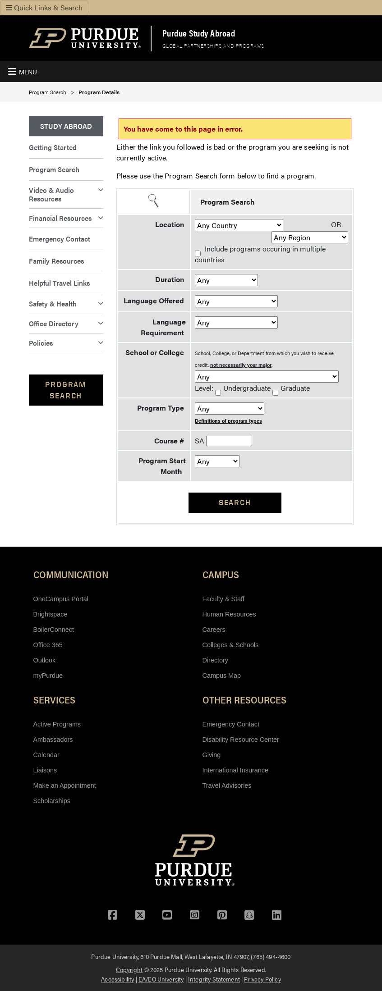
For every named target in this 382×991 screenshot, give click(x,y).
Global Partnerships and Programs (213, 45)
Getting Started (53, 147)
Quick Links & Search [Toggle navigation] (44, 7)
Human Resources (229, 614)
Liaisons (45, 770)
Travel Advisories (227, 785)
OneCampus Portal (60, 599)
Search (235, 502)
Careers (214, 629)
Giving (212, 754)
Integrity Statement (214, 978)
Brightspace (50, 614)
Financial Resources (60, 218)
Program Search (47, 92)
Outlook (44, 660)
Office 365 (48, 644)
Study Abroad (66, 126)
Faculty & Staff (223, 599)
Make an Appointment (64, 785)
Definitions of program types (228, 420)
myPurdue (48, 675)
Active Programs (57, 724)
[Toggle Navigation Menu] (21, 71)
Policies (41, 343)
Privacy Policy (262, 978)
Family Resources (56, 261)
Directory (216, 660)
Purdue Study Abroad (198, 32)
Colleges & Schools (231, 644)
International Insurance (235, 770)
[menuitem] (66, 126)
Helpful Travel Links (59, 283)
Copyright (129, 969)
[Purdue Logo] (85, 38)
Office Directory (53, 323)
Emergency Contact (59, 238)
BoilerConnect (53, 629)
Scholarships (51, 800)
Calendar (46, 754)
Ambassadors (53, 739)
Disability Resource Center (241, 739)
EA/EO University (161, 978)
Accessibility (117, 978)
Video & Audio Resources (51, 194)
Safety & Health (53, 303)
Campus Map (222, 675)
